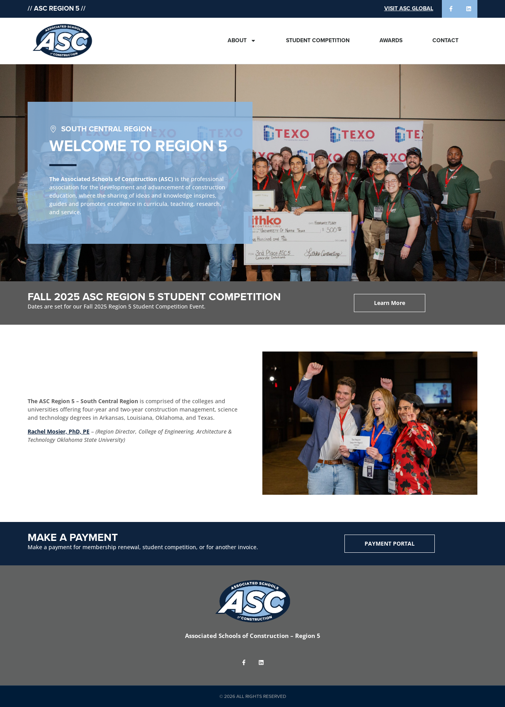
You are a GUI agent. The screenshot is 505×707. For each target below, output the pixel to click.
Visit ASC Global (408, 8)
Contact (445, 40)
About (242, 40)
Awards (391, 40)
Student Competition (318, 40)
